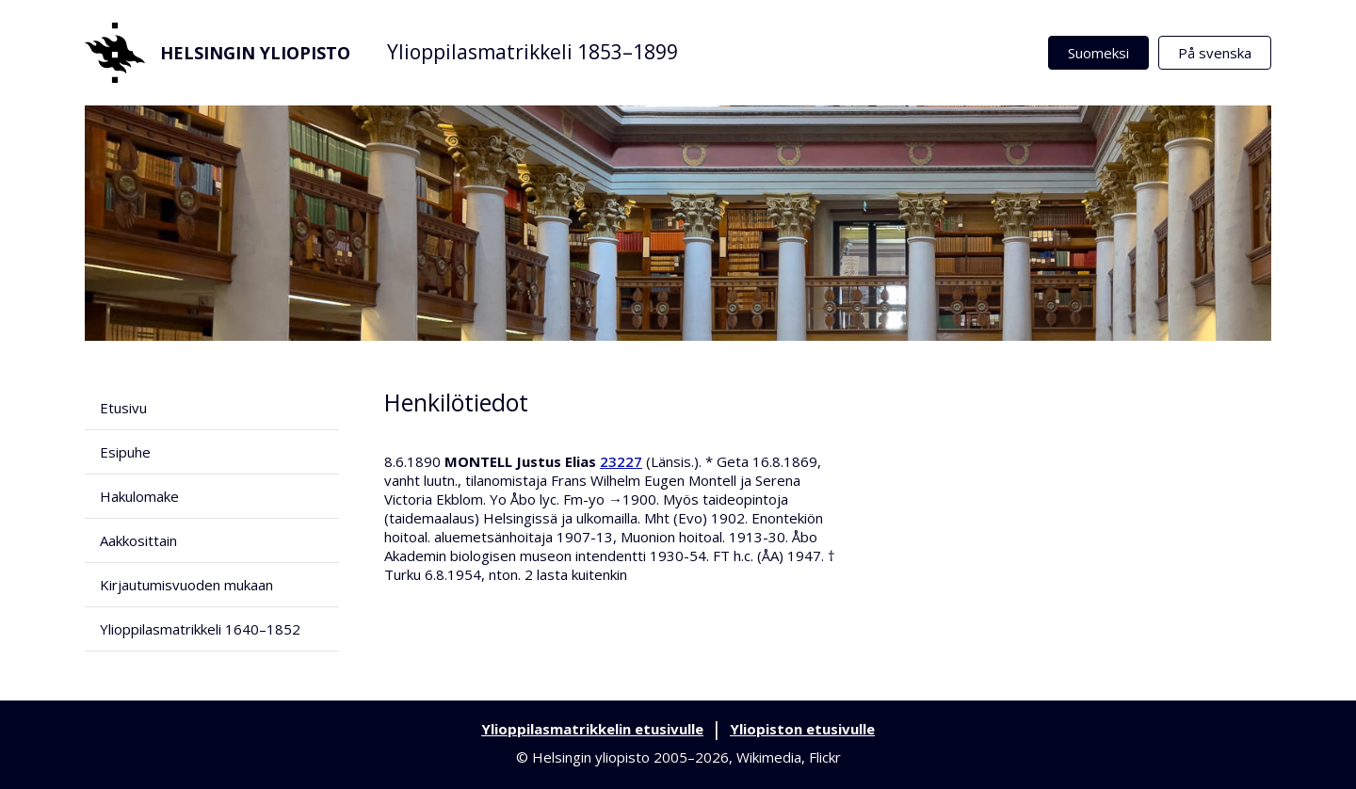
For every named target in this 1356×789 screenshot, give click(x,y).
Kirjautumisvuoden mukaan (186, 584)
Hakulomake (139, 496)
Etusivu (123, 407)
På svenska (1214, 52)
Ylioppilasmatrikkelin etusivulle (592, 728)
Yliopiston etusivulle (802, 728)
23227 (621, 461)
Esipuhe (125, 452)
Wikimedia (768, 757)
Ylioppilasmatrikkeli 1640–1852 (200, 629)
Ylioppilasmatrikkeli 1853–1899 (532, 52)
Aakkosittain (138, 540)
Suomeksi (1098, 52)
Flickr (825, 757)
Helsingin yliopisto (217, 53)
